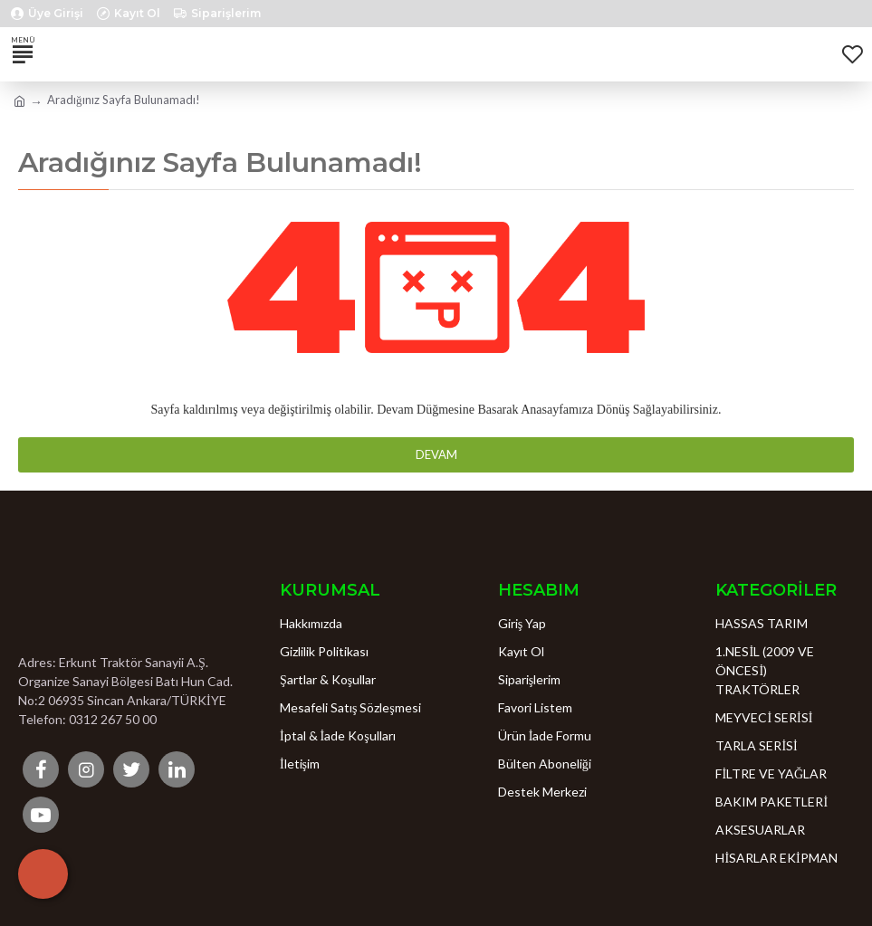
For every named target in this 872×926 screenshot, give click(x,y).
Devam (436, 454)
